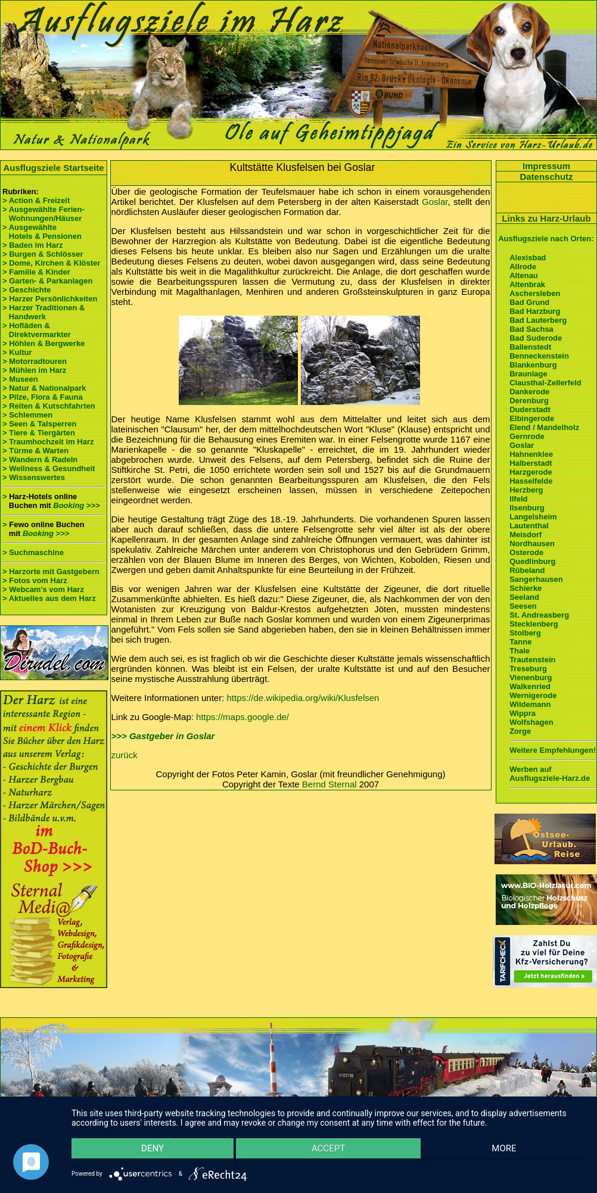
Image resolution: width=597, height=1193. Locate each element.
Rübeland (527, 570)
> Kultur (17, 352)
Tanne (520, 641)
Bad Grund (529, 302)
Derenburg (529, 400)
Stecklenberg (533, 623)
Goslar (434, 202)
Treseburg (528, 668)
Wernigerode (532, 695)
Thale (519, 650)
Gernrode (527, 436)
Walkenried (530, 686)
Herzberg (526, 489)
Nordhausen (532, 543)
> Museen (20, 379)
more (508, 1152)
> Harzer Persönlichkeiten (49, 298)
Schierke (525, 588)
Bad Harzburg (534, 311)
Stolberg (525, 632)
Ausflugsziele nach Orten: (545, 238)
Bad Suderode (535, 338)
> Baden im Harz (32, 245)
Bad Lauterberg (538, 320)
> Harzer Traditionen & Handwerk (43, 312)
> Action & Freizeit (36, 200)
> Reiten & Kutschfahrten (48, 405)
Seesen (523, 606)
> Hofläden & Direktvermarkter (36, 330)
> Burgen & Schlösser (42, 254)
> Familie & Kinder (36, 271)
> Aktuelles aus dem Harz (49, 598)
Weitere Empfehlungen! (552, 750)
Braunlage (528, 373)
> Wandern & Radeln (39, 459)
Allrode (522, 266)
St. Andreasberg (539, 614)
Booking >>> (76, 505)
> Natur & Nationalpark (44, 388)
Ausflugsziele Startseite (53, 168)
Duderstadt (530, 409)
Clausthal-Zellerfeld (545, 382)
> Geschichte (26, 289)
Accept (328, 1152)
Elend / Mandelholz (544, 427)
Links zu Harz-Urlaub (546, 218)
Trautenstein (532, 659)
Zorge (520, 731)
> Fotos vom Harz (34, 580)
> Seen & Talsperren (39, 423)
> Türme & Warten (35, 450)
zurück (124, 755)
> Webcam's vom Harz (43, 589)
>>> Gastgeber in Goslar (163, 736)
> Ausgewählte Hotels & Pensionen (42, 232)
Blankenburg (532, 364)
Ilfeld (518, 498)
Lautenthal (529, 525)
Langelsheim (532, 516)
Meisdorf (525, 534)
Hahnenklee (531, 454)
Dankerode (529, 391)
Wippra (522, 713)
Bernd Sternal (329, 784)
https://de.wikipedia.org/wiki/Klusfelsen (303, 698)
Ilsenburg (527, 507)
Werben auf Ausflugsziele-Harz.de (549, 774)
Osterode (526, 552)
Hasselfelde (530, 480)
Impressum (546, 166)
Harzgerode (530, 472)
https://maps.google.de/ (242, 717)
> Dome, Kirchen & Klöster (51, 262)
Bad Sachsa (531, 329)
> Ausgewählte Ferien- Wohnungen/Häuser (44, 214)
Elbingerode (531, 418)
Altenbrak (527, 284)
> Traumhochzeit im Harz (48, 441)
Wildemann (530, 704)
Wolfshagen (531, 722)
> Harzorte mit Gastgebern (51, 571)
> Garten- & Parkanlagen (47, 280)
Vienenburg (530, 677)
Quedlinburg (532, 561)
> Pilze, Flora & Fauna (42, 397)
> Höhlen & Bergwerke (43, 343)
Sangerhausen (536, 579)
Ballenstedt (530, 346)
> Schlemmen (27, 414)
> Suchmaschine (33, 552)
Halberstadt (530, 463)
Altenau (523, 275)
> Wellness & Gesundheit (48, 468)
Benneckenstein (539, 355)
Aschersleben (534, 293)
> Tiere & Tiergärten (38, 432)
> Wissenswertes (33, 477)
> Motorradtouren (34, 361)
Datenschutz (546, 177)
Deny (147, 1152)
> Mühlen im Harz (34, 370)
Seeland (524, 597)
